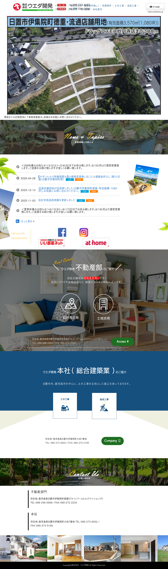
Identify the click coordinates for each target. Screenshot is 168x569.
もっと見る (27, 221)
